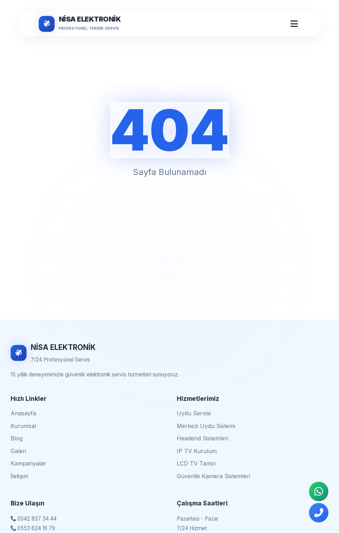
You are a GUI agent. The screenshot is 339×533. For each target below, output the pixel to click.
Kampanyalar (28, 463)
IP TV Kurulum (197, 451)
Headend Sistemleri (202, 438)
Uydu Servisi (194, 413)
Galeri (18, 451)
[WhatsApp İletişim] (318, 491)
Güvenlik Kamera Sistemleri (213, 476)
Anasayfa (23, 413)
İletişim (19, 476)
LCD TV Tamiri (196, 463)
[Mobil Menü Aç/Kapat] (293, 24)
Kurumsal (23, 425)
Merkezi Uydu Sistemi (206, 425)
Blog (17, 438)
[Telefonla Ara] (318, 512)
